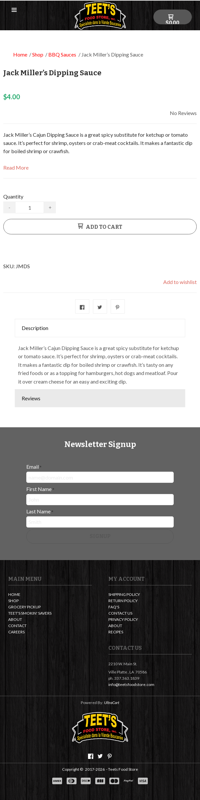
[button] (14, 10)
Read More (16, 167)
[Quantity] (29, 207)
